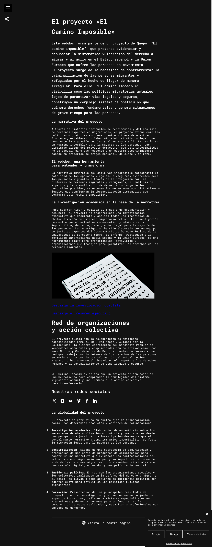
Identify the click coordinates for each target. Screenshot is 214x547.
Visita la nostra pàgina (109, 523)
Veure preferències (196, 540)
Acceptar (156, 540)
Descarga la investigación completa (86, 305)
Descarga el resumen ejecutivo (81, 313)
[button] (207, 520)
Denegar (174, 540)
